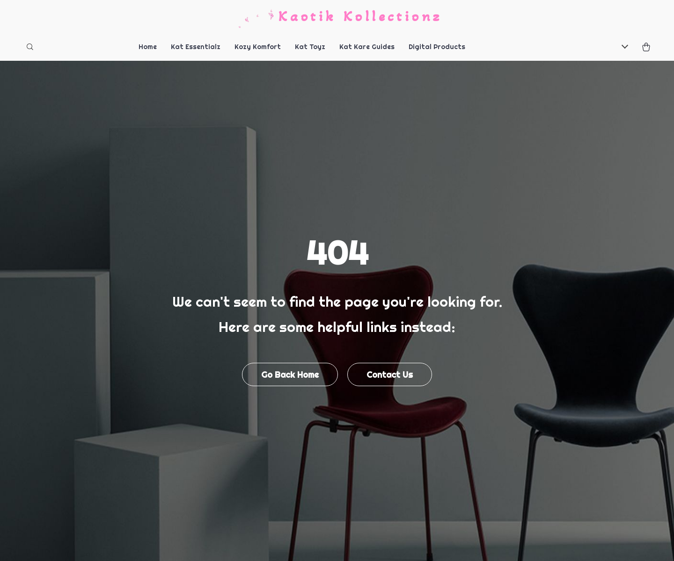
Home (148, 47)
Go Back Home (290, 374)
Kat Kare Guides (367, 47)
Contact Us (389, 374)
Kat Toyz (310, 47)
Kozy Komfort (257, 47)
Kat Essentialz (195, 47)
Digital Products (437, 47)
